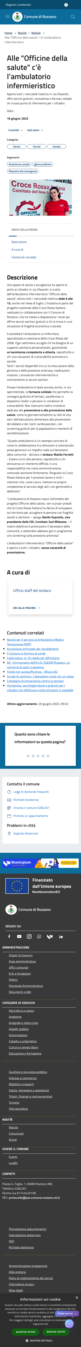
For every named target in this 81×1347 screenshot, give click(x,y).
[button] (40, 1340)
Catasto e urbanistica (23, 1041)
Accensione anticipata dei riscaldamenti (33, 648)
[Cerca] (73, 17)
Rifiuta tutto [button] (56, 1331)
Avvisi (13, 1139)
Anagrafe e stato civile (23, 1023)
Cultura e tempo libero (23, 1047)
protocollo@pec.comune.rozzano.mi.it (34, 1197)
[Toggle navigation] (7, 16)
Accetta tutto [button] (25, 1332)
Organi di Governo (21, 955)
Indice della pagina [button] (25, 230)
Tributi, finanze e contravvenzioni (31, 1096)
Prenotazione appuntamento (27, 1229)
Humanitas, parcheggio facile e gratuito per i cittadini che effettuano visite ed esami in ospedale (40, 687)
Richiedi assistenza (21, 1247)
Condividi (16, 130)
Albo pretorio (17, 1272)
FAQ (11, 1241)
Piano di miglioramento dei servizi (31, 1278)
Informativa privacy (21, 1284)
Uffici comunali (18, 967)
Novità (22, 33)
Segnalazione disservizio (25, 1235)
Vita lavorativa (18, 1108)
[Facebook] (9, 936)
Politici (13, 979)
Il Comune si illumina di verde (26, 653)
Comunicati (16, 1133)
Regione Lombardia (18, 4)
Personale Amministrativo (26, 985)
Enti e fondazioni (20, 973)
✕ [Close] (76, 1313)
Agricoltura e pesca (21, 1010)
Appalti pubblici (19, 1029)
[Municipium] (49, 936)
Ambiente (15, 1016)
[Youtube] (19, 936)
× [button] (76, 1297)
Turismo (14, 1102)
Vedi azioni (35, 130)
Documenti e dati (20, 992)
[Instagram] (29, 936)
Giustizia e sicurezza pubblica (28, 1072)
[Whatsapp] (39, 936)
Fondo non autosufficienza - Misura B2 (32, 671)
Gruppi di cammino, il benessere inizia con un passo (40, 676)
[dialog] (40, 1320)
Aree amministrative (22, 961)
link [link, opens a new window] (46, 1324)
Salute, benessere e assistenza (29, 1090)
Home (8, 33)
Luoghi (13, 1163)
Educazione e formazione (25, 1053)
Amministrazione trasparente (28, 1266)
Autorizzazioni (18, 1035)
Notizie (36, 33)
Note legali (16, 1290)
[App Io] (61, 936)
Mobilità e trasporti (21, 1084)
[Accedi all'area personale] (66, 4)
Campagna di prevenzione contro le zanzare (35, 681)
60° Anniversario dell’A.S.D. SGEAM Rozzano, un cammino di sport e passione (38, 664)
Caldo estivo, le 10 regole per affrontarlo (33, 658)
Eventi (13, 1156)
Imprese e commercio (23, 1078)
